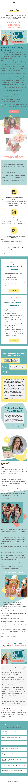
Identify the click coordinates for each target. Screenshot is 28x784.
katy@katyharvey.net (13, 710)
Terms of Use (10, 778)
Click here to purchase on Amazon (11, 251)
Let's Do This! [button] (14, 291)
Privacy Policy (17, 778)
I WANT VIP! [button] (14, 340)
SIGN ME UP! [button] (14, 111)
